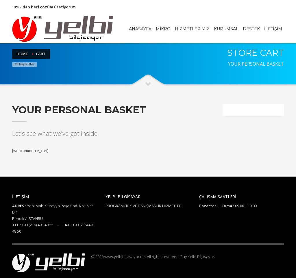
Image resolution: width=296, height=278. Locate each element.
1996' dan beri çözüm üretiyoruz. (44, 7)
